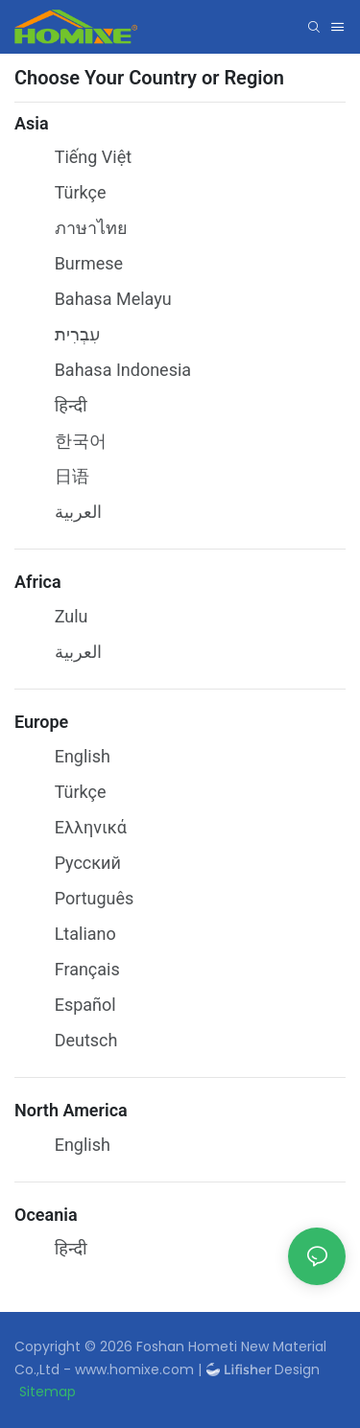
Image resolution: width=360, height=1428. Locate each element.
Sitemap (47, 1391)
